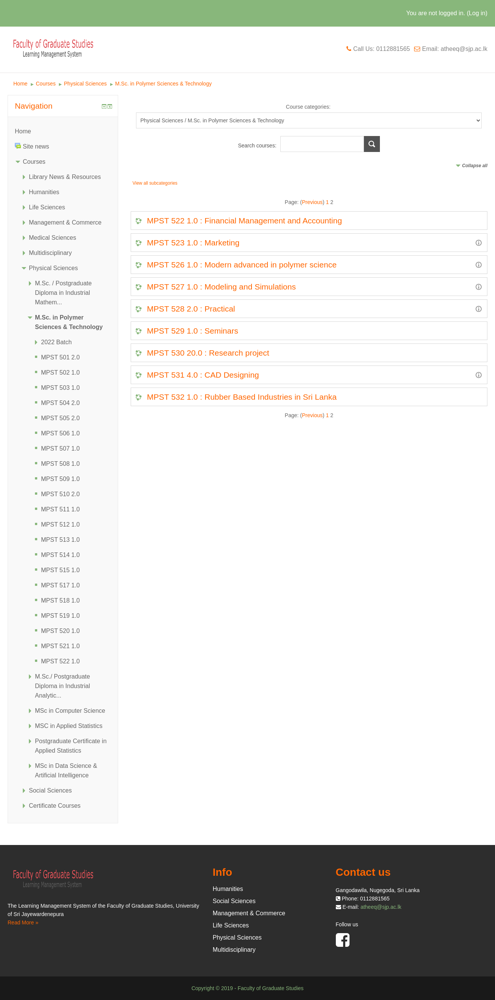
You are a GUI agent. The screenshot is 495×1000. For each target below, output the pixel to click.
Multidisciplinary (50, 253)
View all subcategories (155, 183)
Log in (477, 13)
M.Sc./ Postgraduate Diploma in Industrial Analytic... (62, 686)
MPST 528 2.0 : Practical (191, 308)
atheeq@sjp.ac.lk (381, 907)
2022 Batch (56, 342)
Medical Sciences (52, 237)
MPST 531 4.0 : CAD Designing (203, 374)
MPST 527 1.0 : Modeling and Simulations (221, 286)
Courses (45, 84)
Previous (312, 202)
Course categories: (308, 107)
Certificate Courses (55, 805)
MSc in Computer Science (70, 710)
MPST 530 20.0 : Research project (208, 352)
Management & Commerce (65, 222)
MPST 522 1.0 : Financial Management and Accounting (244, 220)
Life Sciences (47, 207)
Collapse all (474, 165)
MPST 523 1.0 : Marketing (193, 242)
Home (20, 84)
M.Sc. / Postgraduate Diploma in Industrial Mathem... (63, 292)
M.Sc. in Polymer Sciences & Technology (163, 84)
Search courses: (258, 145)
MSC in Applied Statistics (69, 726)
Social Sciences (50, 790)
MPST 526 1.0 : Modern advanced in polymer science (242, 264)
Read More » (23, 922)
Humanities (44, 192)
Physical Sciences (85, 84)
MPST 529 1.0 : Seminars (192, 330)
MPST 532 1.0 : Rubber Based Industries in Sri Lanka (242, 396)
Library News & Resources (65, 177)
